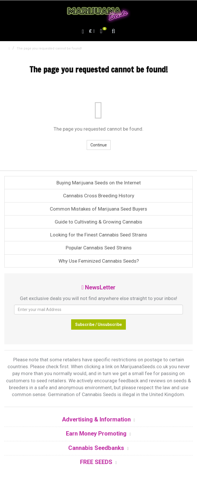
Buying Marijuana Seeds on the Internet (98, 183)
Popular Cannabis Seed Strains (99, 248)
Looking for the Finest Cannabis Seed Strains (98, 235)
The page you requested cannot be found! (49, 48)
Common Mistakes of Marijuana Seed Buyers (98, 209)
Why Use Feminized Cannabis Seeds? (98, 261)
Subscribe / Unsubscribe (98, 324)
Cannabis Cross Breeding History (98, 195)
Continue (98, 145)
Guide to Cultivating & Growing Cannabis (98, 222)
